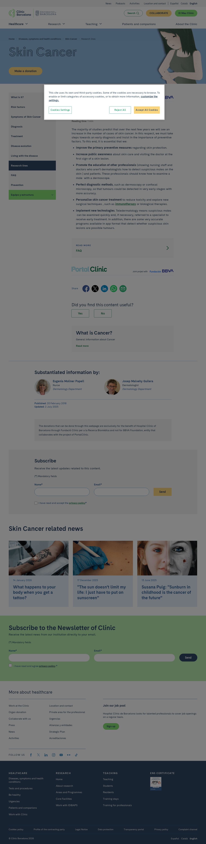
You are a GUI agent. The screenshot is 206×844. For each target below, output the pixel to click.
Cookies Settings (60, 110)
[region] (104, 102)
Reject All (120, 110)
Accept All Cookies (147, 110)
